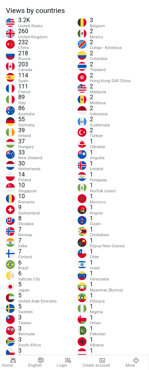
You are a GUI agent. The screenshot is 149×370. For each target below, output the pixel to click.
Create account (96, 362)
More (132, 362)
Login (64, 362)
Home (9, 362)
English (36, 362)
